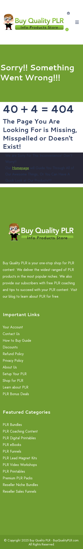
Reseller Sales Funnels (19, 491)
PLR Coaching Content (20, 431)
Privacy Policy (13, 360)
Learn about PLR (15, 387)
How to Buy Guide (17, 340)
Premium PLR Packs (18, 478)
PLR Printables (14, 471)
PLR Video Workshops (20, 464)
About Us (10, 367)
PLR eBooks (12, 444)
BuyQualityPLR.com (66, 540)
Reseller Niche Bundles (20, 484)
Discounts (10, 347)
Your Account (13, 327)
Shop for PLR (13, 380)
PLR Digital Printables (19, 438)
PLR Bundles (12, 424)
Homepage (20, 168)
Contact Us (11, 333)
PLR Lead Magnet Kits (20, 458)
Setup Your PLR (15, 373)
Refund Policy (13, 353)
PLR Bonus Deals (16, 393)
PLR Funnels (12, 451)
